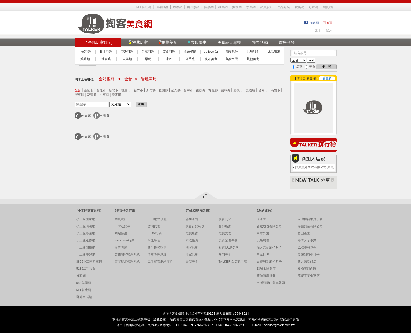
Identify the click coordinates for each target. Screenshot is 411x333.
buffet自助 (211, 52)
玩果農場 (263, 240)
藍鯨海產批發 (266, 276)
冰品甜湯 (274, 52)
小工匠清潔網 (85, 226)
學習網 (251, 7)
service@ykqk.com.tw (279, 325)
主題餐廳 (190, 52)
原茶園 (261, 219)
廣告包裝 (121, 247)
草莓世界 (263, 254)
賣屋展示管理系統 (127, 261)
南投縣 (201, 90)
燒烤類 (85, 59)
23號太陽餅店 (266, 269)
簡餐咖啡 (232, 52)
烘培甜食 (253, 52)
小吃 (169, 59)
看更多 (327, 78)
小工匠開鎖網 (85, 247)
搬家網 (237, 7)
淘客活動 (192, 247)
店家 (87, 115)
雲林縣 (225, 90)
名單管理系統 (157, 254)
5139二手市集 (86, 269)
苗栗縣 (176, 90)
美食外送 (232, 59)
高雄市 (275, 90)
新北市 (113, 90)
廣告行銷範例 (195, 226)
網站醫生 (121, 233)
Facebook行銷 (125, 240)
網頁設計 (266, 7)
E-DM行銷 (155, 233)
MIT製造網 (143, 7)
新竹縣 (151, 90)
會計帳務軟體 (157, 247)
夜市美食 (211, 59)
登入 (329, 30)
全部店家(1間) (97, 42)
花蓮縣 (91, 95)
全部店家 (225, 226)
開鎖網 (209, 7)
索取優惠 (192, 240)
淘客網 (314, 23)
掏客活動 (260, 42)
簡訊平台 (154, 240)
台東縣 (104, 95)
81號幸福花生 (307, 247)
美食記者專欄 (229, 42)
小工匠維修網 (85, 240)
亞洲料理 (127, 52)
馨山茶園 (304, 233)
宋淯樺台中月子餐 (310, 219)
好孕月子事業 (307, 240)
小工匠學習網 (85, 254)
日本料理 (106, 52)
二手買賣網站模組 (160, 261)
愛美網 (299, 7)
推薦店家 (192, 233)
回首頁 (327, 23)
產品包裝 (283, 7)
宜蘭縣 (163, 90)
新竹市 (138, 90)
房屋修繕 (193, 7)
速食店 (106, 59)
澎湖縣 (116, 95)
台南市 (263, 90)
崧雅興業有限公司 (310, 226)
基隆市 (88, 90)
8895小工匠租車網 (89, 261)
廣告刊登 (287, 42)
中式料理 (85, 52)
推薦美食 (225, 233)
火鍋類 (127, 59)
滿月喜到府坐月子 (269, 247)
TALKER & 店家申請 (233, 261)
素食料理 (169, 52)
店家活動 (192, 254)
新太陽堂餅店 (307, 261)
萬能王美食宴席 (309, 276)
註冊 (318, 30)
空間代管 (154, 226)
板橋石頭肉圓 (307, 269)
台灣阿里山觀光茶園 (271, 283)
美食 (106, 115)
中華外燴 (263, 233)
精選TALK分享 (229, 247)
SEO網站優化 (157, 219)
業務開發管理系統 (127, 254)
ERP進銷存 (123, 226)
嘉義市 (238, 90)
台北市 (101, 90)
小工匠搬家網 (85, 219)
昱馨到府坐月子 (309, 254)
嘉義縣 (250, 90)
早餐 (148, 59)
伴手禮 (190, 59)
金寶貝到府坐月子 (269, 261)
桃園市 (126, 90)
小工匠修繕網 (85, 233)
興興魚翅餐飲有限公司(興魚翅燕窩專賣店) (324, 167)
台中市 (188, 90)
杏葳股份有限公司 (269, 226)
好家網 (313, 7)
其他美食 (253, 59)
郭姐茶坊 (192, 219)
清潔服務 (162, 7)
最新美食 (192, 261)
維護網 (177, 7)
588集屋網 (83, 283)
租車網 (223, 7)
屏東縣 (79, 95)
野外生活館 (84, 297)
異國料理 (148, 52)
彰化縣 (213, 90)
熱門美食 (225, 254)
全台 (78, 90)
